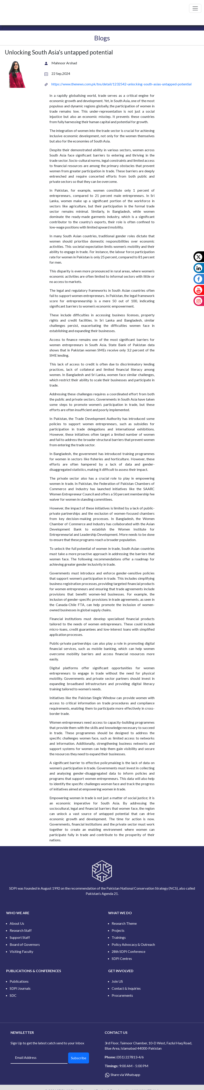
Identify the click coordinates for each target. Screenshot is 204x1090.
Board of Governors (25, 944)
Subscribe (78, 1058)
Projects (118, 930)
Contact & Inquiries (126, 988)
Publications (19, 981)
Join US (117, 981)
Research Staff (21, 930)
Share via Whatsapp (125, 1074)
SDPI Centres (122, 958)
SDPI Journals (20, 988)
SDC (13, 995)
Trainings (119, 937)
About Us (17, 923)
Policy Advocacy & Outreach (133, 944)
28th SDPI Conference (128, 951)
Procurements (122, 995)
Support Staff (20, 937)
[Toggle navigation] (195, 8)
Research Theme (124, 923)
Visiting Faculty (21, 951)
